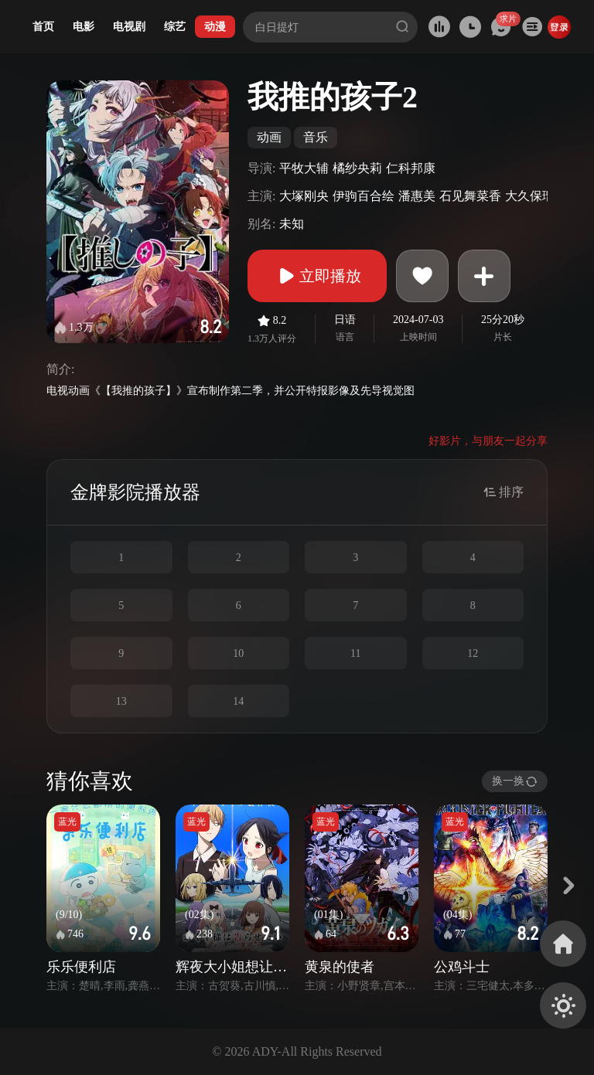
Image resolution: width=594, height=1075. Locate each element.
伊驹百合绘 (363, 195)
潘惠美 (416, 195)
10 (238, 653)
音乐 (315, 137)
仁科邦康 (410, 168)
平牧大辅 (304, 168)
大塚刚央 (304, 195)
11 (355, 653)
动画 (269, 137)
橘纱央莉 (357, 168)
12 (472, 653)
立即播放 (317, 276)
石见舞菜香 (470, 195)
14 (238, 701)
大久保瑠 (530, 195)
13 (121, 701)
